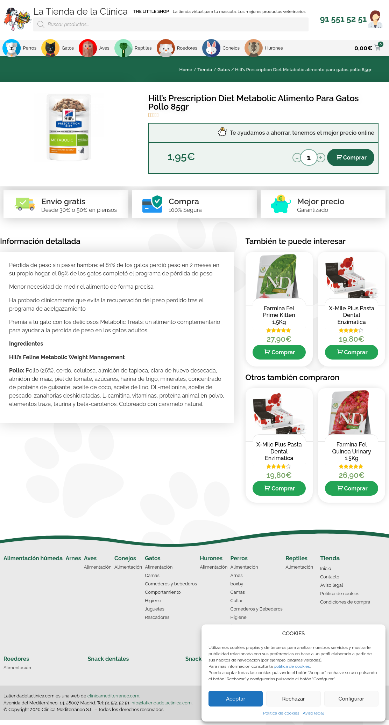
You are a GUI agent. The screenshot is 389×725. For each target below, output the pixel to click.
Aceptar (235, 699)
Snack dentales (108, 663)
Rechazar (293, 699)
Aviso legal (313, 713)
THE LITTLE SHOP (151, 11)
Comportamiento (163, 597)
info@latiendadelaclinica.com (161, 707)
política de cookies (292, 666)
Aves (90, 563)
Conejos (125, 563)
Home (185, 69)
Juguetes (154, 613)
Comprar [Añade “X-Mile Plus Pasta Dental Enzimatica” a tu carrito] (356, 357)
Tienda (204, 69)
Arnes (73, 563)
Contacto (329, 581)
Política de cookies (281, 713)
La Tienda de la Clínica (80, 11)
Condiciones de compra (345, 606)
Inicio (325, 573)
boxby (237, 588)
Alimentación (98, 572)
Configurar (351, 699)
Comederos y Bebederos (257, 613)
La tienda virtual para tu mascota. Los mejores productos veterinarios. (239, 11)
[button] (343, 19)
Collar (237, 605)
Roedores (16, 663)
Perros (239, 563)
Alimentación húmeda (33, 563)
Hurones (211, 563)
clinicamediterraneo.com (113, 700)
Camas (152, 580)
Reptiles (296, 563)
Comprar (355, 157)
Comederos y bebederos (171, 588)
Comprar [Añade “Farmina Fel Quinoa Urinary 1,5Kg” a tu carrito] (356, 493)
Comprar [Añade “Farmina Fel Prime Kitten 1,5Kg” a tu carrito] (283, 357)
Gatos (224, 69)
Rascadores (157, 622)
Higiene (153, 605)
